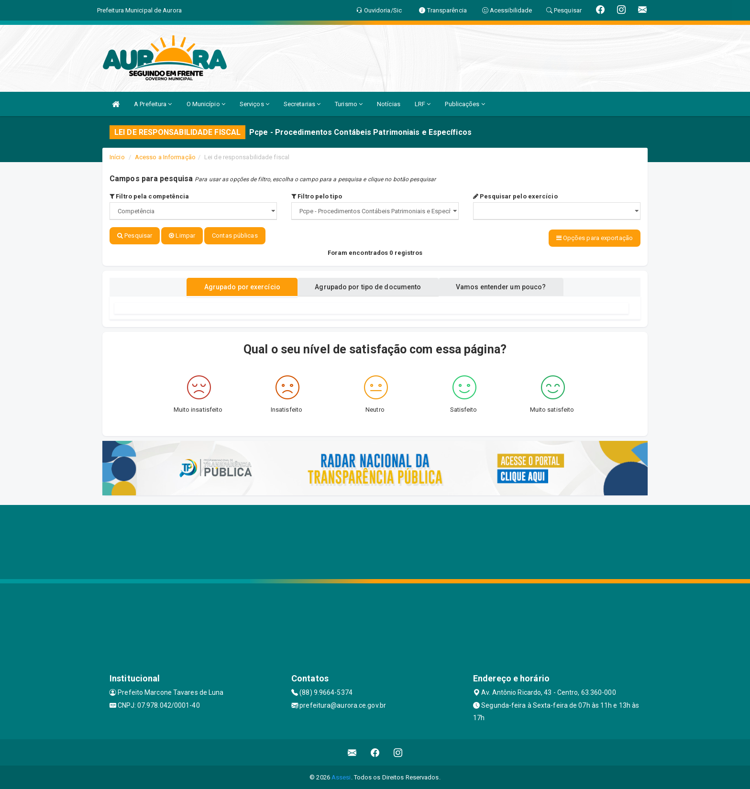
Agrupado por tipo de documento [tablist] (368, 286)
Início (117, 157)
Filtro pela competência (149, 196)
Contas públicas (235, 235)
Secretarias (302, 104)
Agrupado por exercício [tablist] (237, 286)
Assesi (341, 776)
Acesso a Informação (165, 157)
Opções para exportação (594, 237)
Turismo (349, 104)
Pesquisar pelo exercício (515, 196)
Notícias (388, 104)
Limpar (182, 235)
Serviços (254, 104)
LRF (423, 104)
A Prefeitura (153, 104)
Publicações (465, 104)
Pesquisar (134, 235)
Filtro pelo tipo (316, 196)
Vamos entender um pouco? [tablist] (506, 286)
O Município (206, 104)
